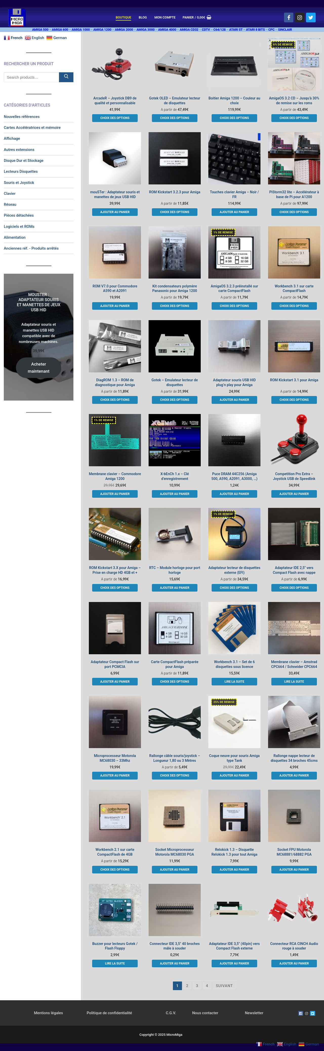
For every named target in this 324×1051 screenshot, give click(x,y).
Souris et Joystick (19, 182)
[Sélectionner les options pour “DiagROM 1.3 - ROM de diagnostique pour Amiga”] (114, 400)
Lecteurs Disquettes (21, 171)
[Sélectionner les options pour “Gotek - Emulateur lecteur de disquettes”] (174, 400)
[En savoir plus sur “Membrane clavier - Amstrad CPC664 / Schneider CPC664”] (294, 681)
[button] (114, 212)
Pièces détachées (19, 215)
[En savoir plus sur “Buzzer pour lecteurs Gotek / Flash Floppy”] (114, 963)
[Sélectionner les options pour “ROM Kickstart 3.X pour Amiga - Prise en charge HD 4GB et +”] (114, 588)
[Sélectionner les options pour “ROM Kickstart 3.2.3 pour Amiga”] (174, 212)
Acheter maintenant (39, 367)
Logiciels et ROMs (19, 226)
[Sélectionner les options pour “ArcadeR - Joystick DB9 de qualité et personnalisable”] (114, 118)
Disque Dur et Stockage (24, 160)
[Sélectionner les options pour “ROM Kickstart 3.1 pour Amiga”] (294, 400)
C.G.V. (171, 1013)
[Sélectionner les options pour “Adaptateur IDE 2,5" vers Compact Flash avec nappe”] (294, 588)
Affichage (12, 138)
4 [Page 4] (207, 986)
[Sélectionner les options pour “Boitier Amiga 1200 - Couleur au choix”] (234, 118)
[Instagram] (300, 17)
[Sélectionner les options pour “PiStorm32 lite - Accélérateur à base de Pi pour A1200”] (294, 212)
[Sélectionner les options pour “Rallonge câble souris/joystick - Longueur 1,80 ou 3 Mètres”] (174, 775)
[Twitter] (311, 17)
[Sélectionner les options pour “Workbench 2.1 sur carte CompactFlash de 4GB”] (114, 869)
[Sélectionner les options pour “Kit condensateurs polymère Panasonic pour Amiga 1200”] (174, 306)
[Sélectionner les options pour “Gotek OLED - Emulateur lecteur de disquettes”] (174, 118)
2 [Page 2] (187, 986)
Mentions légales (48, 1013)
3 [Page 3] (197, 986)
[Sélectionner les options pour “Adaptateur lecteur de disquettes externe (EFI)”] (234, 588)
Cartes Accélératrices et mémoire (32, 127)
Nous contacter (205, 1013)
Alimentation (15, 237)
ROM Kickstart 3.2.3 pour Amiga (174, 192)
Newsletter (254, 1013)
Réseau (10, 204)
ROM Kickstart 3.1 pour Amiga (294, 380)
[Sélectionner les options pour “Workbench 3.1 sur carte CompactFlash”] (294, 306)
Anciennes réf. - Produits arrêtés (31, 248)
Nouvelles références (22, 116)
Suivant (224, 986)
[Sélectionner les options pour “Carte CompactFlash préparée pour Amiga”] (174, 681)
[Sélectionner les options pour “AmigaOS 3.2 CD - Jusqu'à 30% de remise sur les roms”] (294, 118)
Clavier (9, 193)
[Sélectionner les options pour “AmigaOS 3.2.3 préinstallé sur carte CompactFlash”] (234, 306)
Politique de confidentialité (109, 1013)
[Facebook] (289, 17)
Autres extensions (19, 149)
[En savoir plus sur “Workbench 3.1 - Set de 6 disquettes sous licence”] (234, 681)
